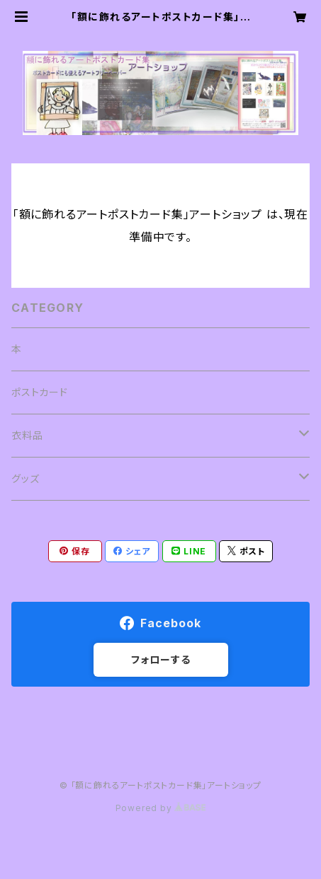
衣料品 (27, 435)
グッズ (25, 478)
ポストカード (39, 392)
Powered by (161, 808)
